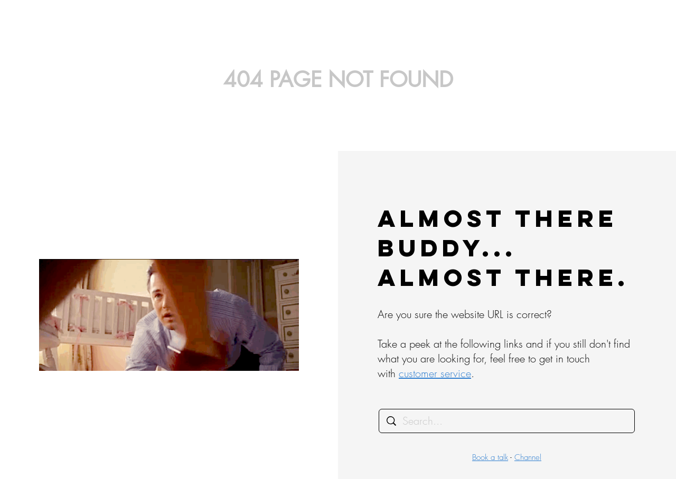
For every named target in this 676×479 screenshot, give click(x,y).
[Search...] (507, 421)
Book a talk (490, 457)
